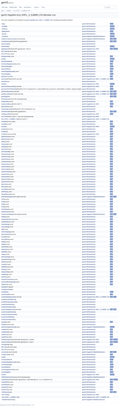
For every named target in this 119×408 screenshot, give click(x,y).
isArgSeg (4, 146)
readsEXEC (4, 329)
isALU (3, 141)
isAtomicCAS (5, 156)
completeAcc (5, 41)
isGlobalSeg (5, 224)
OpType (3, 324)
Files (44, 7)
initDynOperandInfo (7, 109)
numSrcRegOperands (8, 309)
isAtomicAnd (5, 154)
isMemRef (4, 247)
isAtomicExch (5, 161)
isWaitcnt (4, 284)
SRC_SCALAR (5, 347)
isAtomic (4, 149)
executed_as (5, 81)
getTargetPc (5, 96)
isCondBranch (5, 189)
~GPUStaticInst (6, 392)
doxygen (28, 405)
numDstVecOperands (8, 307)
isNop (3, 254)
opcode (3, 322)
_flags (3, 24)
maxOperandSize (6, 289)
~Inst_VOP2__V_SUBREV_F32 (10, 397)
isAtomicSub (5, 179)
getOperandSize (6, 94)
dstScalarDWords (6, 61)
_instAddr (4, 26)
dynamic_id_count (7, 76)
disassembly (5, 46)
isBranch (4, 187)
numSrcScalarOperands (8, 314)
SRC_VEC (4, 349)
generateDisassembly (8, 86)
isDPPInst (4, 192)
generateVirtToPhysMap (9, 89)
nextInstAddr (5, 294)
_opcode (4, 34)
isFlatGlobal (5, 209)
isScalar (3, 264)
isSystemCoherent (7, 279)
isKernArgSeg (5, 232)
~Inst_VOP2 (5, 394)
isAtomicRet (5, 177)
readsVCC (4, 337)
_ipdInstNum (5, 31)
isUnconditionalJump (8, 282)
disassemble (5, 44)
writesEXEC (5, 382)
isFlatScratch (5, 212)
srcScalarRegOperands (8, 362)
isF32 (3, 202)
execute (3, 79)
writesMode (5, 384)
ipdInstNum (5, 136)
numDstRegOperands (8, 297)
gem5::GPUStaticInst (88, 24)
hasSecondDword (6, 104)
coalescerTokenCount (8, 39)
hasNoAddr (5, 101)
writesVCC (4, 389)
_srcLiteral (4, 36)
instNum (4, 129)
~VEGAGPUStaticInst (7, 399)
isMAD (3, 244)
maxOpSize (4, 292)
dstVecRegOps (6, 74)
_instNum (4, 29)
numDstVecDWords (7, 304)
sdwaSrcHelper (6, 342)
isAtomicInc (5, 164)
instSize (3, 134)
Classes (37, 7)
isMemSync (5, 249)
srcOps (3, 357)
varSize (3, 374)
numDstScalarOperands (9, 302)
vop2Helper (5, 379)
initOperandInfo (6, 114)
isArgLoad (4, 144)
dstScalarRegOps (6, 66)
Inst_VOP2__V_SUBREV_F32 (22, 10)
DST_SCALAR (5, 51)
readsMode (5, 332)
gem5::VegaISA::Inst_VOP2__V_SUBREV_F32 (39, 20)
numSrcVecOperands (8, 319)
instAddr (4, 121)
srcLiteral (4, 352)
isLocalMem (5, 239)
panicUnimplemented (8, 327)
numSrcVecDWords (7, 317)
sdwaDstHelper (6, 339)
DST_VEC (4, 54)
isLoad (3, 237)
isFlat (3, 207)
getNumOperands (7, 91)
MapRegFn (4, 287)
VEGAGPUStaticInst (7, 377)
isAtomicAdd (5, 151)
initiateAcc (4, 111)
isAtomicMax (5, 166)
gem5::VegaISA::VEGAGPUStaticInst (93, 36)
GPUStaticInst (5, 99)
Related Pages (13, 7)
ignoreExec (4, 106)
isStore (3, 277)
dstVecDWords (6, 69)
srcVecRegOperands (7, 369)
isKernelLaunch (6, 234)
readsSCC (4, 334)
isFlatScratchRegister (8, 214)
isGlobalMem (5, 222)
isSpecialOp (5, 272)
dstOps (3, 59)
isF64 (3, 204)
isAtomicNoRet (6, 171)
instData (4, 126)
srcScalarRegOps (6, 364)
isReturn (4, 262)
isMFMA (3, 252)
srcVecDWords (5, 367)
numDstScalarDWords (8, 299)
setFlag (3, 344)
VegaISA (9, 10)
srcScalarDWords (6, 359)
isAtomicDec (5, 159)
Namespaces (28, 7)
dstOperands (5, 56)
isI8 (2, 229)
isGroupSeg (5, 227)
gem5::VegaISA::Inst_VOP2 (90, 49)
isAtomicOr (5, 174)
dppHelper (4, 49)
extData (3, 84)
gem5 (2, 10)
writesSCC (4, 387)
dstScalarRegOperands (8, 64)
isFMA (3, 217)
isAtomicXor (5, 182)
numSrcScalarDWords (8, 312)
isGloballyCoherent (7, 219)
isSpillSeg (4, 274)
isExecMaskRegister (7, 197)
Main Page (5, 7)
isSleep (3, 269)
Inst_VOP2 (4, 116)
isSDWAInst (5, 267)
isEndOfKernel (5, 194)
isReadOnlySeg (6, 259)
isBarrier (4, 184)
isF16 (3, 199)
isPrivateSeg (5, 257)
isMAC (3, 242)
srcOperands (5, 354)
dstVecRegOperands (7, 71)
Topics (20, 7)
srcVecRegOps (5, 372)
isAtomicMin (5, 169)
